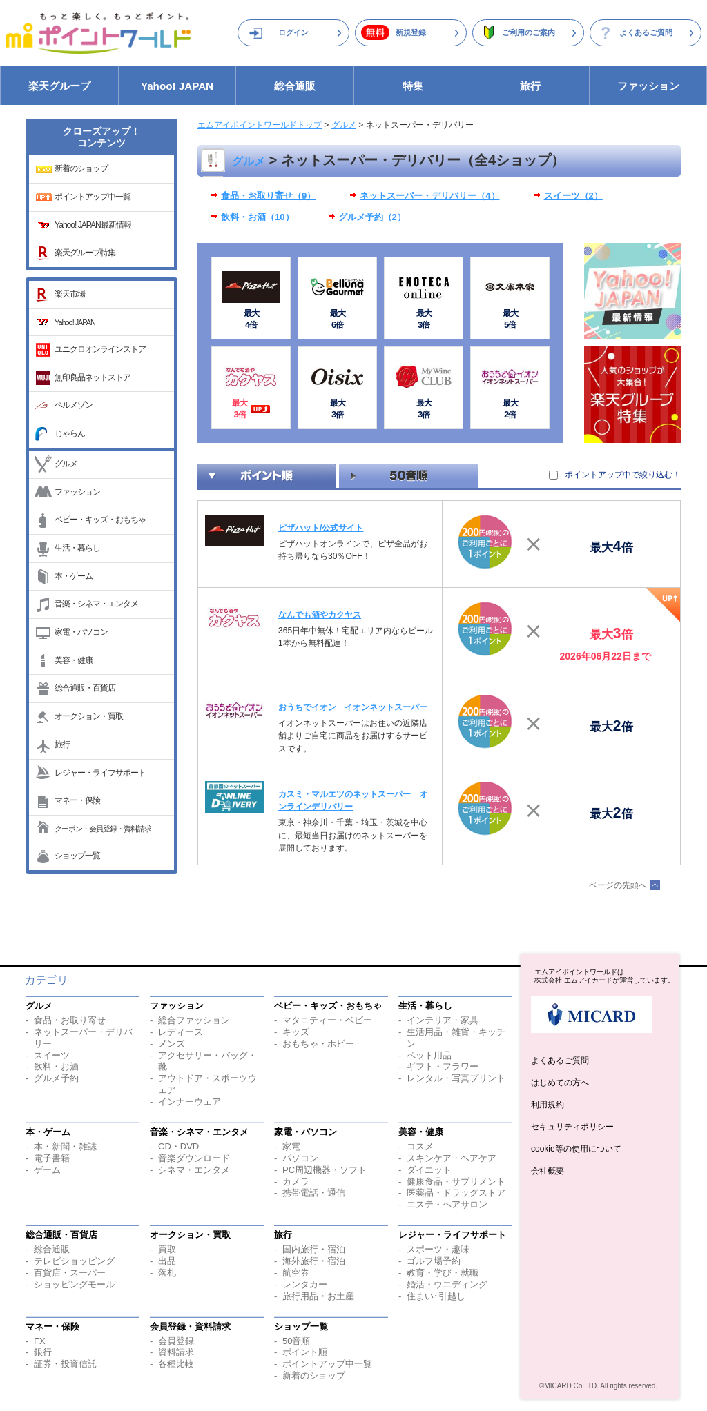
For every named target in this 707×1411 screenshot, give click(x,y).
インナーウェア (189, 1101)
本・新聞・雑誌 (65, 1146)
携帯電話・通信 (313, 1192)
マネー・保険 (77, 800)
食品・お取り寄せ (70, 1020)
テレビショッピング (74, 1261)
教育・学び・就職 (442, 1272)
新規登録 (411, 32)
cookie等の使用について (576, 1149)
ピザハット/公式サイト (320, 528)
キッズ (295, 1032)
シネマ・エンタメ (194, 1170)
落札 (167, 1272)
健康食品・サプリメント (456, 1181)
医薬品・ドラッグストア (456, 1192)
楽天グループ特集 (85, 252)
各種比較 (176, 1364)
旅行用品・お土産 (318, 1296)
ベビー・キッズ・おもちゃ (100, 519)
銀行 (43, 1352)
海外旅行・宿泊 (313, 1261)
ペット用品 (429, 1055)
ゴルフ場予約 (434, 1261)
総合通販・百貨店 (85, 688)
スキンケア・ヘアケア (451, 1158)
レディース (180, 1032)
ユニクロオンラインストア (100, 349)
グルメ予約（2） (372, 217)
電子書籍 (52, 1158)
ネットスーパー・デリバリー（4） (429, 195)
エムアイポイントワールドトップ (259, 125)
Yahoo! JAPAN (177, 86)
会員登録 (176, 1341)
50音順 (296, 1341)
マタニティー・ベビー (327, 1020)
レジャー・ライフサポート (100, 773)
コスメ (420, 1146)
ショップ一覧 (77, 855)
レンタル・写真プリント (456, 1078)
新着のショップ (81, 168)
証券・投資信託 (65, 1364)
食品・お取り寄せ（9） (268, 195)
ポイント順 (304, 1352)
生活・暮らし (77, 548)
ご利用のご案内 (528, 32)
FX (40, 1341)
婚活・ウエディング (447, 1284)
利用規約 (547, 1104)
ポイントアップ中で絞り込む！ (623, 475)
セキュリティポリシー (572, 1127)
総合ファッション (194, 1020)
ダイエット (429, 1170)
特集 (413, 86)
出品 (167, 1261)
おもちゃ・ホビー (318, 1043)
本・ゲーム (74, 576)
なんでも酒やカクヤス (319, 615)
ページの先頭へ (618, 885)
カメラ (295, 1181)
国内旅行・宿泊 (313, 1249)
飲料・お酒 (56, 1066)
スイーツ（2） (573, 195)
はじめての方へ (560, 1082)
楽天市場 (70, 294)
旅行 (530, 86)
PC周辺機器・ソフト (324, 1170)
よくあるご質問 (645, 32)
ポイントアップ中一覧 (92, 196)
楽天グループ (59, 86)
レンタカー (304, 1284)
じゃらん (70, 433)
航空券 (295, 1272)
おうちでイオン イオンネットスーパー (352, 707)
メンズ (171, 1043)
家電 (291, 1146)
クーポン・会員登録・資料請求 (103, 829)
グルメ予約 (56, 1078)
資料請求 (176, 1352)
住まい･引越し (436, 1296)
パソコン (300, 1158)
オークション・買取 (89, 716)
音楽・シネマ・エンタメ (96, 604)
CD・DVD (178, 1146)
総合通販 (295, 86)
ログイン (293, 32)
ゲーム (47, 1170)
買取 (167, 1249)
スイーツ (52, 1055)
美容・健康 (74, 660)
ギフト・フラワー (442, 1066)
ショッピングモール (74, 1284)
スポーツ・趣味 (438, 1249)
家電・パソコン (81, 632)
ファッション (648, 86)
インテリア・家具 (442, 1020)
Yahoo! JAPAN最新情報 (93, 225)
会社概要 (547, 1171)
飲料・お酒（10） (257, 217)
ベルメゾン (74, 405)
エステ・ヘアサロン (447, 1204)
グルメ (66, 463)
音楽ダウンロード (194, 1158)
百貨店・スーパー (70, 1272)
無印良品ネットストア (92, 377)
